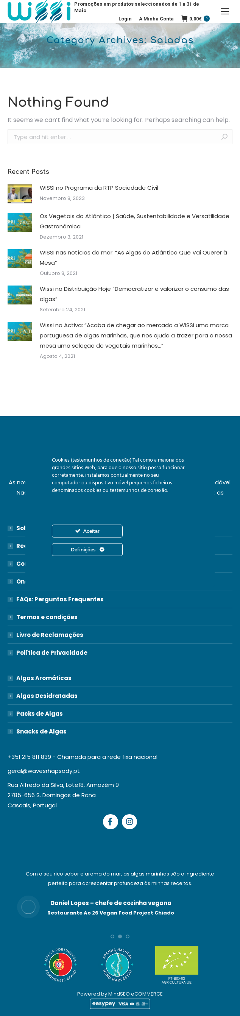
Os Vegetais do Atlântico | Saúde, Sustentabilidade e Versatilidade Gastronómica (134, 221)
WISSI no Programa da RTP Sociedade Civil (99, 188)
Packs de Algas (39, 714)
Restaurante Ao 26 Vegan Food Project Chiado (110, 912)
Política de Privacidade (51, 653)
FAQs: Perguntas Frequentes (60, 599)
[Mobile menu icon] (224, 11)
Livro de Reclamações (49, 635)
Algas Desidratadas (47, 696)
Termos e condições (47, 617)
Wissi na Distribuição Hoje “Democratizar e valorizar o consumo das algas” (134, 294)
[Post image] (20, 193)
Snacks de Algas (41, 731)
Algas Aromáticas (44, 678)
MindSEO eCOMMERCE (135, 993)
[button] (112, 936)
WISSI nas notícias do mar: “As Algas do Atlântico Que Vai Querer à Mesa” (133, 257)
